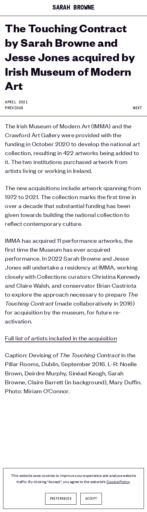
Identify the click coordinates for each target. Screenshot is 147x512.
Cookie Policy (118, 481)
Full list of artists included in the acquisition (61, 338)
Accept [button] (91, 498)
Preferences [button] (61, 498)
